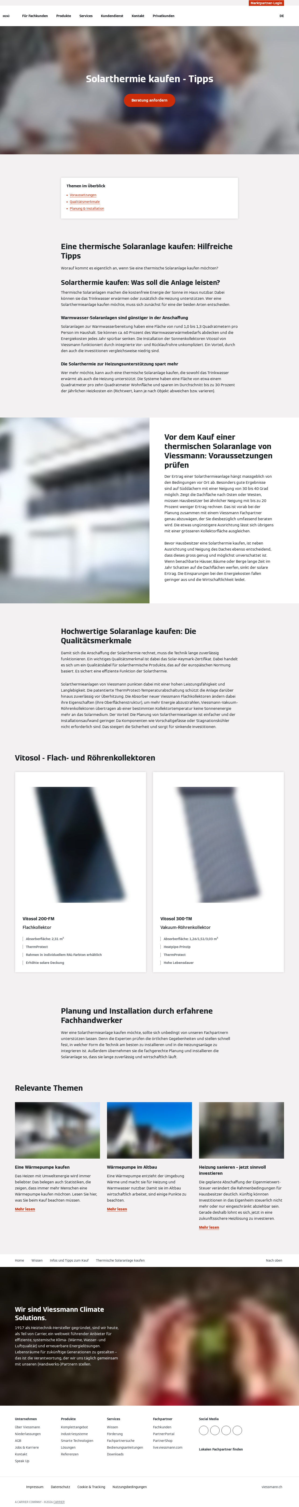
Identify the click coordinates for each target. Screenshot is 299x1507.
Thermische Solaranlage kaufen (120, 1260)
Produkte (63, 16)
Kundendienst (112, 16)
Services (86, 16)
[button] (275, 1260)
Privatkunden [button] (163, 16)
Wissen (37, 1260)
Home (19, 1260)
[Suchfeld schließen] (271, 16)
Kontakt (138, 16)
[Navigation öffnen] (6, 16)
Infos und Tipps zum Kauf (69, 1260)
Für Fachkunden (35, 16)
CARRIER (59, 1502)
